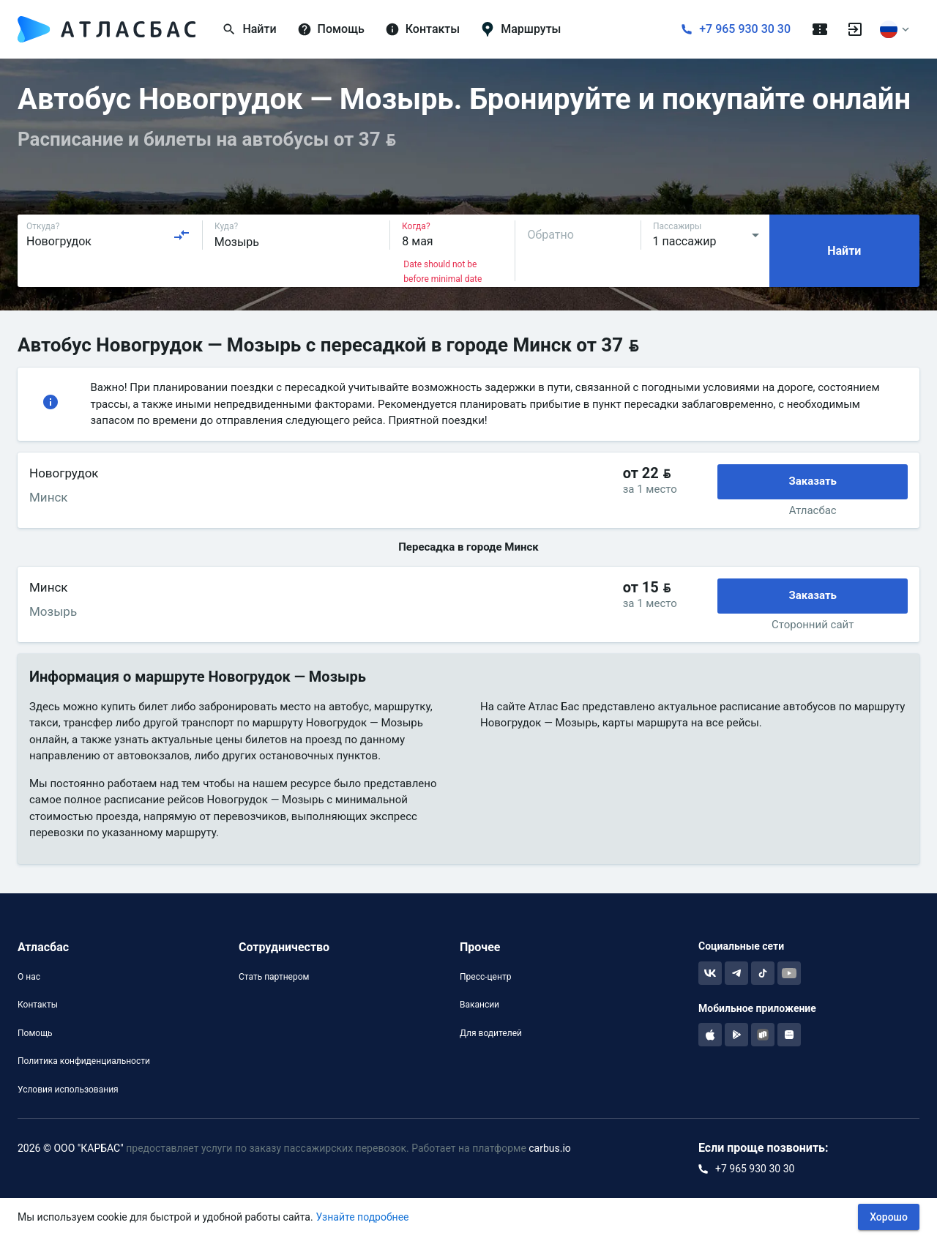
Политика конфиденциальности (84, 1061)
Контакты (38, 1004)
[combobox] (108, 235)
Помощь (35, 1033)
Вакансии (479, 1004)
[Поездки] (819, 29)
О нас (29, 977)
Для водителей (491, 1033)
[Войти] (855, 29)
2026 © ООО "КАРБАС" (71, 1148)
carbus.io (550, 1148)
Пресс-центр (485, 977)
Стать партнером (274, 977)
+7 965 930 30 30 (745, 29)
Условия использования (68, 1089)
